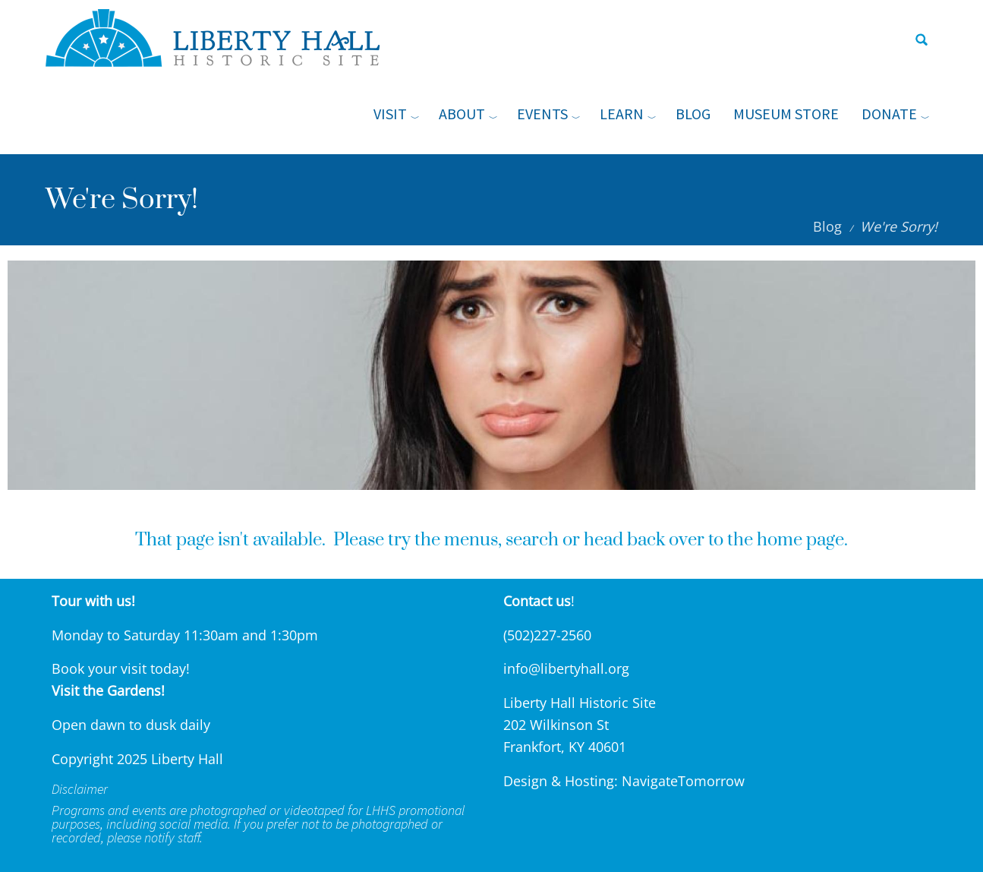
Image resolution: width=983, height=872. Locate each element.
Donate (889, 113)
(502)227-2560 (547, 635)
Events (542, 113)
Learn (622, 113)
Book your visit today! (121, 668)
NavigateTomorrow (683, 781)
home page (800, 540)
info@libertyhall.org (566, 668)
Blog (693, 113)
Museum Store (786, 113)
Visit (390, 113)
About (462, 113)
